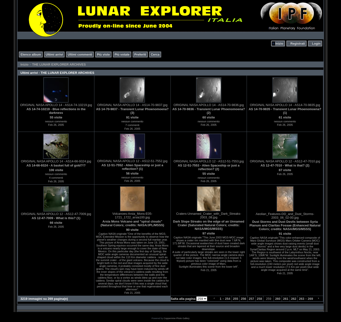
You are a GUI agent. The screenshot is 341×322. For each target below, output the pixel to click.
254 (227, 299)
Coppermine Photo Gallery (176, 318)
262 (293, 299)
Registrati (297, 43)
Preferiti (140, 54)
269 (310, 299)
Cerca (155, 54)
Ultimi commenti (80, 54)
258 (259, 299)
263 (301, 299)
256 (243, 299)
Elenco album (30, 54)
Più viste (103, 54)
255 (235, 299)
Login (316, 43)
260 (277, 299)
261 (285, 299)
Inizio (279, 43)
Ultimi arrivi (54, 54)
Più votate (122, 54)
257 (251, 299)
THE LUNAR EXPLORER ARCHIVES (59, 64)
